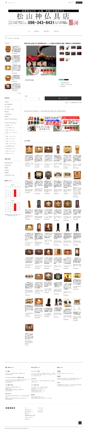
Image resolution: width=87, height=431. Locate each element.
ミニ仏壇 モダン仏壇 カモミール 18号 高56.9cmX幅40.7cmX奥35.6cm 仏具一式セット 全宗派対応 (48, 284)
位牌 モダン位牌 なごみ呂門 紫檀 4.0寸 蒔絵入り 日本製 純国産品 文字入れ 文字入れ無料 (58, 309)
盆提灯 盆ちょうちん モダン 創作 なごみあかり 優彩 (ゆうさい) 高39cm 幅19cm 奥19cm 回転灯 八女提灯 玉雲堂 (77, 260)
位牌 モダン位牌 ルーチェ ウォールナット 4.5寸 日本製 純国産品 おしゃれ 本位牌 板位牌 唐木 (29, 212)
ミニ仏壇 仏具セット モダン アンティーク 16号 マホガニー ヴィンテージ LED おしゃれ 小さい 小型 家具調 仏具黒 (48, 235)
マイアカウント (41, 408)
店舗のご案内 (47, 31)
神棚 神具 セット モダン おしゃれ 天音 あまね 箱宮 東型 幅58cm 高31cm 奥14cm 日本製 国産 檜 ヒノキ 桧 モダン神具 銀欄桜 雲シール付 (29, 285)
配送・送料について (28, 411)
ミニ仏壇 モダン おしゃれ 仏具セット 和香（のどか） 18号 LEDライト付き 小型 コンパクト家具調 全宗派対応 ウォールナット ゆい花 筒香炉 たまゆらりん (16, 86)
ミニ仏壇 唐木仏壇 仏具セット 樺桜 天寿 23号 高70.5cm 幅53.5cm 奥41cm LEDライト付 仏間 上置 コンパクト (16, 77)
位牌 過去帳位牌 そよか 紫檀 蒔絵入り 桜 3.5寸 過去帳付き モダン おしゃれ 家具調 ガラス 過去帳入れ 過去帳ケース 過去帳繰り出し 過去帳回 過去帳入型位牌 (39, 236)
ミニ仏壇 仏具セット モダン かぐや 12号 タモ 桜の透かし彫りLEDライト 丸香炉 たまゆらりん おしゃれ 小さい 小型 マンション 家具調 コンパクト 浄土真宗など (16, 68)
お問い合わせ (56, 31)
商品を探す (37, 31)
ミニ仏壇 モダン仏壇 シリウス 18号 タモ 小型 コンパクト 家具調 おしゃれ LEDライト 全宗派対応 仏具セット (58, 212)
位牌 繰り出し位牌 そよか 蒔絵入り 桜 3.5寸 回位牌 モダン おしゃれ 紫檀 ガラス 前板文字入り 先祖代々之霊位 (39, 212)
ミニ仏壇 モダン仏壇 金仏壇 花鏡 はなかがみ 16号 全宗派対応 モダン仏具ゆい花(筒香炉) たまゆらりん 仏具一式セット (58, 284)
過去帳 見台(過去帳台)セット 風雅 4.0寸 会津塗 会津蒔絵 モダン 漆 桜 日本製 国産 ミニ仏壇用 (48, 310)
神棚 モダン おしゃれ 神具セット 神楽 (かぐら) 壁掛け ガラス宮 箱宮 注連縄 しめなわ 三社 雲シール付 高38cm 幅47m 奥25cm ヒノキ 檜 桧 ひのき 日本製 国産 (67, 184)
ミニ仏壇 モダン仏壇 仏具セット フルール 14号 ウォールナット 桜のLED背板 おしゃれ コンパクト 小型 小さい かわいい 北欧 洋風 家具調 (48, 261)
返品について (67, 102)
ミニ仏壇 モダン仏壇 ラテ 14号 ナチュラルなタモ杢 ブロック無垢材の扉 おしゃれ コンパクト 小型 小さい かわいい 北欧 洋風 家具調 (58, 261)
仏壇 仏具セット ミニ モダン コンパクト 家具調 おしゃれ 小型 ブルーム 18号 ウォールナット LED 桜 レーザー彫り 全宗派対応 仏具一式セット (29, 336)
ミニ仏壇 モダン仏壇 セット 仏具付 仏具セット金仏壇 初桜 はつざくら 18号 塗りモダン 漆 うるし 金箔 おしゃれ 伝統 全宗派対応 (39, 184)
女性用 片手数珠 (16, 38)
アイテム (78, 2)
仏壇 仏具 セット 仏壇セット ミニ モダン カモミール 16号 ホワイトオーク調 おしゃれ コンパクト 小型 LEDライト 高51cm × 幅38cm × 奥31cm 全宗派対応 (67, 158)
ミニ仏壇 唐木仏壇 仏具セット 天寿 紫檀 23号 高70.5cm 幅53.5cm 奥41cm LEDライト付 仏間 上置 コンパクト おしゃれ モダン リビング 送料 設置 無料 (16, 58)
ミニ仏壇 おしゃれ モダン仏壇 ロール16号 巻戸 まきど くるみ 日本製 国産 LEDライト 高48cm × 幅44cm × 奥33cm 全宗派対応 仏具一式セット (29, 158)
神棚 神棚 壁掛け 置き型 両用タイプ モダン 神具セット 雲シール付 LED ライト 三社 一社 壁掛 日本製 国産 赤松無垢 (67, 311)
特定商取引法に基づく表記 (76, 102)
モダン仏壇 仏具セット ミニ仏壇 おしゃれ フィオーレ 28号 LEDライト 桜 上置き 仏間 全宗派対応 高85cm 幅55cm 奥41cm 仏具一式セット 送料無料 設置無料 (16, 49)
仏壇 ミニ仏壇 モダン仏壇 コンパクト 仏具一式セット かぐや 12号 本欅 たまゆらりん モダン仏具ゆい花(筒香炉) (39, 310)
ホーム (29, 31)
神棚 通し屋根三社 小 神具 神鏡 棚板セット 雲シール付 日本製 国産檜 (77, 313)
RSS (26, 419)
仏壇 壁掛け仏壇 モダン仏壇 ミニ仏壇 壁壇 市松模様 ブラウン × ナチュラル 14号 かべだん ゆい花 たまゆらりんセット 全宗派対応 (29, 308)
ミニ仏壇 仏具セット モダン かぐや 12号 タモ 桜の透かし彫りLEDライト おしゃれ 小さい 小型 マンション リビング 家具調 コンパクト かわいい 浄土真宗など (29, 236)
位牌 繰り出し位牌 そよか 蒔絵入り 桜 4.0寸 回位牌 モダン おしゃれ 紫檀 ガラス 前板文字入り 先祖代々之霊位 (77, 212)
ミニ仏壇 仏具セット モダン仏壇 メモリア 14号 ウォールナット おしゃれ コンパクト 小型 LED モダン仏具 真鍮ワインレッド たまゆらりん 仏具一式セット (48, 158)
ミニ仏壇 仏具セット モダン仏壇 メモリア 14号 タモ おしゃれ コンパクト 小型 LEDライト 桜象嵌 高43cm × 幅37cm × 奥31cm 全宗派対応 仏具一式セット (39, 158)
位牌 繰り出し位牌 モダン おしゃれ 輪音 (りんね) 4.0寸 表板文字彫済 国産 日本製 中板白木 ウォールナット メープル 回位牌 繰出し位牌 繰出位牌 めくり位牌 (29, 184)
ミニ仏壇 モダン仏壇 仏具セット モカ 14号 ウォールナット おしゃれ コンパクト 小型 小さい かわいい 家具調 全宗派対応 (29, 260)
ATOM (28, 419)
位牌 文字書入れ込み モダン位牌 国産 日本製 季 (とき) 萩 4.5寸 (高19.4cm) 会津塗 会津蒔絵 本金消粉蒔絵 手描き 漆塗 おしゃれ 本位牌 (77, 236)
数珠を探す (10, 38)
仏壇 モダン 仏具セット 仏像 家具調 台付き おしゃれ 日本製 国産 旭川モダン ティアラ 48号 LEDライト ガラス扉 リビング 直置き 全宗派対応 (58, 158)
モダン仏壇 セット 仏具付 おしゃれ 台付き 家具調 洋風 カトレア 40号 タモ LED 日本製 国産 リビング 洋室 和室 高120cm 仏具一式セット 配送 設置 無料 (77, 158)
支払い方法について (28, 409)
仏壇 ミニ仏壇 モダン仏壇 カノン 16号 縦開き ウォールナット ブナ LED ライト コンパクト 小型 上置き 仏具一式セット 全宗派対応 (67, 286)
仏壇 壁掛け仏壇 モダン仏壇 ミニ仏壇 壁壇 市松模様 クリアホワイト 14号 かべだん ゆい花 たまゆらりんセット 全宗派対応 (77, 282)
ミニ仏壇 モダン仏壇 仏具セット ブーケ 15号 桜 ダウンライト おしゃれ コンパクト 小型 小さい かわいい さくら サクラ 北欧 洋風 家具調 (67, 261)
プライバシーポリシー (29, 417)
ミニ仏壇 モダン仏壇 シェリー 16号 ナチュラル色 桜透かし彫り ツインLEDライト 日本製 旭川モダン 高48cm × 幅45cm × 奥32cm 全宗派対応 (39, 285)
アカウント (72, 2)
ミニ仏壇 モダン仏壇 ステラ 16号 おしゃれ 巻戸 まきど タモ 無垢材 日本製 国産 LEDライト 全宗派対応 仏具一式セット (77, 183)
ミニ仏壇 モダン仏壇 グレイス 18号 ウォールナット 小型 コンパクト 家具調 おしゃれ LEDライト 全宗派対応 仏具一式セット (67, 212)
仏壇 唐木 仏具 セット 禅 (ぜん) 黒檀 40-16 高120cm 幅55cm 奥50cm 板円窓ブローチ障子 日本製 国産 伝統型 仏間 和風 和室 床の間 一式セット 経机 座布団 (48, 184)
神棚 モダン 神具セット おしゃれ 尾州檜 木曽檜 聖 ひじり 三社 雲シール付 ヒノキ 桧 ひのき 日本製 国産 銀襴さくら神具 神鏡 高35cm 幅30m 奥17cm (58, 184)
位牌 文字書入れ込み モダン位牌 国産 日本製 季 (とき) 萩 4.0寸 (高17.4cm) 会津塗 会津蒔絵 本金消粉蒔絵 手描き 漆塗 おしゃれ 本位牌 (67, 236)
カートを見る (40, 409)
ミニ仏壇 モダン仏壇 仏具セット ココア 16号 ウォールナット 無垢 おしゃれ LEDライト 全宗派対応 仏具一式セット (48, 212)
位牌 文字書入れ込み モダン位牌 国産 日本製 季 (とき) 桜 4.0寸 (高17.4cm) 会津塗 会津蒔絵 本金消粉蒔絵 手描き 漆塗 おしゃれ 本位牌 (58, 236)
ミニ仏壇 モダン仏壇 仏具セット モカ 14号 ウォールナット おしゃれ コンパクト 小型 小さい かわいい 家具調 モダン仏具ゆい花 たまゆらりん (39, 261)
